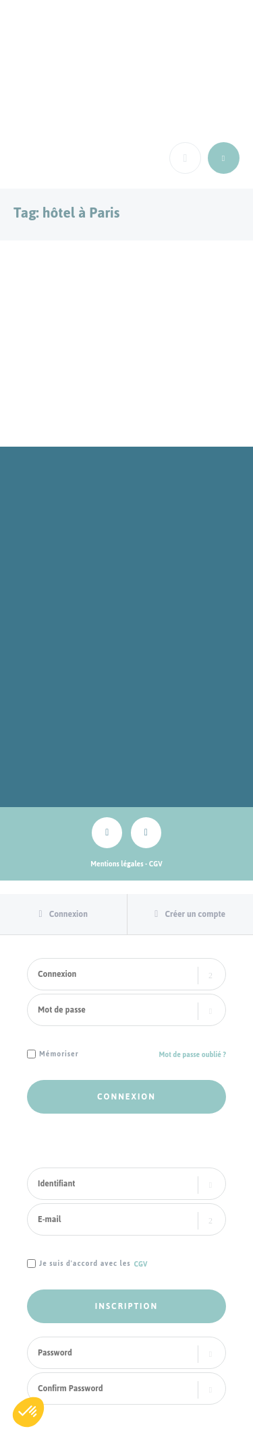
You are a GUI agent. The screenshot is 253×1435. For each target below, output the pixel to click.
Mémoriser (58, 1055)
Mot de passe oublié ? (192, 1055)
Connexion (68, 914)
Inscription (126, 1306)
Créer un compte (195, 914)
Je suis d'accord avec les (85, 1264)
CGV (156, 864)
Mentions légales (116, 864)
